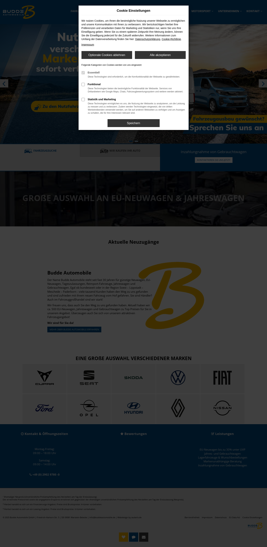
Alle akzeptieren (160, 55)
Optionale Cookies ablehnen (106, 55)
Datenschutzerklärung (147, 39)
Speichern (133, 123)
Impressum (87, 44)
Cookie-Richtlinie (171, 39)
